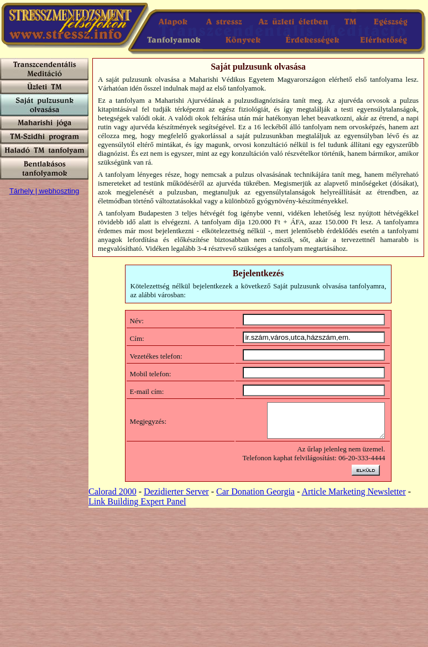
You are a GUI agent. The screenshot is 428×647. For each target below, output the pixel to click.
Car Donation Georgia (255, 498)
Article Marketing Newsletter (353, 498)
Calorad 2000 (112, 498)
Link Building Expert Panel (137, 508)
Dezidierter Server (176, 498)
